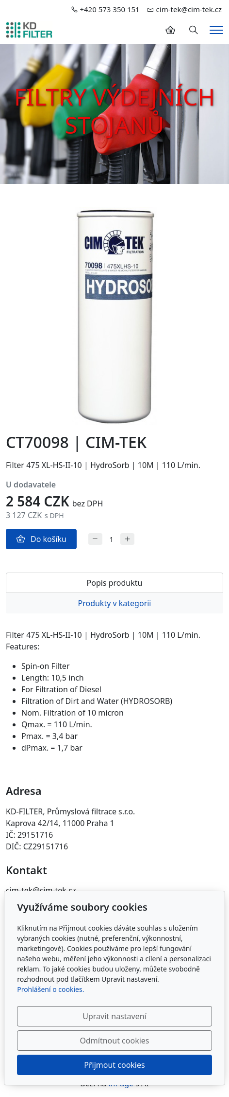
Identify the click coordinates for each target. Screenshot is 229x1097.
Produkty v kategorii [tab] (114, 603)
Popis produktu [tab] (115, 582)
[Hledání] (193, 30)
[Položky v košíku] (170, 30)
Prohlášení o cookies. (50, 989)
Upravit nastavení (114, 1016)
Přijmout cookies (114, 1065)
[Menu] (216, 30)
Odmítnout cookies (114, 1040)
